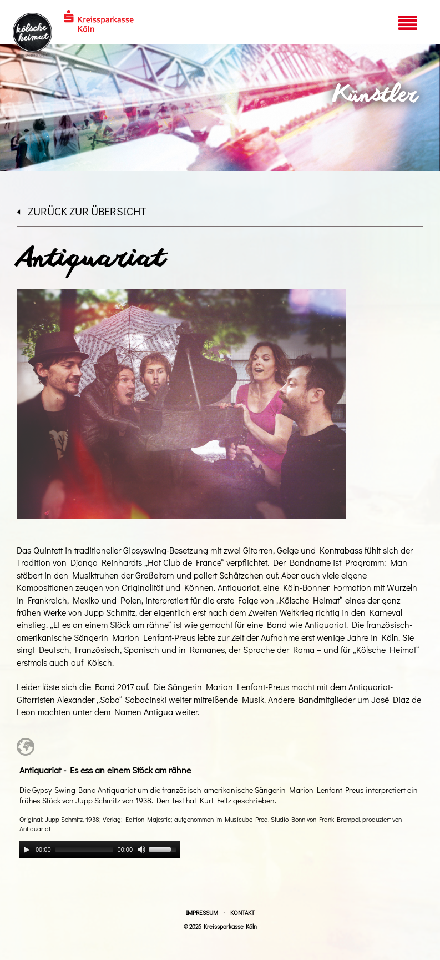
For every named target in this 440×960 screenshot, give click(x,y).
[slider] (84, 849)
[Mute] (141, 849)
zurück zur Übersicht (81, 211)
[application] (99, 849)
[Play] (26, 849)
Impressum (202, 912)
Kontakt (242, 912)
